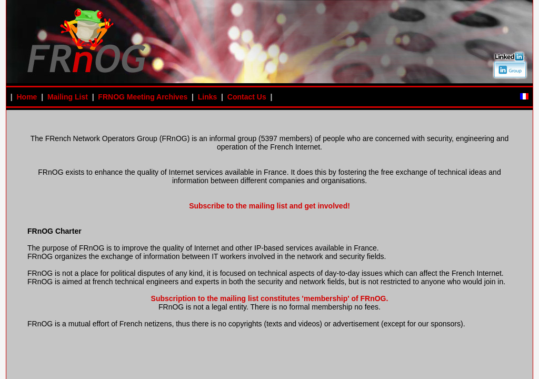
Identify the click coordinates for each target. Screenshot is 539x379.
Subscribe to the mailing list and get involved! (269, 206)
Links (207, 97)
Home (26, 97)
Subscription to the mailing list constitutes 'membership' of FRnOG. (269, 298)
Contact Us (246, 97)
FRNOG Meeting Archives (142, 97)
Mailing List (67, 97)
